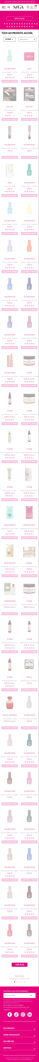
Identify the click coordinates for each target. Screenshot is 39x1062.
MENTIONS (7, 1048)
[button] (2, 24)
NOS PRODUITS (8, 1028)
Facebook (9, 1014)
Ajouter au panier (9, 81)
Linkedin (29, 1014)
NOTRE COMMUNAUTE (11, 1035)
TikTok (16, 1014)
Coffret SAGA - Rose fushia (29, 72)
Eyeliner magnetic (9, 110)
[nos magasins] (27, 7)
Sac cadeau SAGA (9, 186)
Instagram (22, 1014)
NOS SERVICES (8, 1041)
